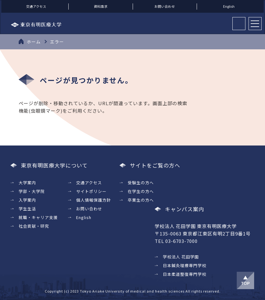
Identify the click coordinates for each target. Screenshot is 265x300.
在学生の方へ (141, 191)
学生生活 (27, 208)
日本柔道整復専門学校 (184, 274)
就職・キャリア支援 (38, 217)
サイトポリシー (91, 191)
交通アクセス (36, 6)
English (229, 6)
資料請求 (100, 6)
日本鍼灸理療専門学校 (184, 265)
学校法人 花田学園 (181, 257)
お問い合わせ (164, 6)
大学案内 (27, 182)
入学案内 (27, 200)
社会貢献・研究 (34, 226)
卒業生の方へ (141, 200)
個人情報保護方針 (93, 200)
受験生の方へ (141, 182)
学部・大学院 (32, 191)
